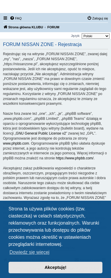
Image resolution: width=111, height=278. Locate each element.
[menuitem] (16, 18)
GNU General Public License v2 (41, 133)
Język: (75, 35)
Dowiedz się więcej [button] (29, 252)
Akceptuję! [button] (56, 267)
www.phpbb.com (16, 143)
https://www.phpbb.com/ (75, 158)
